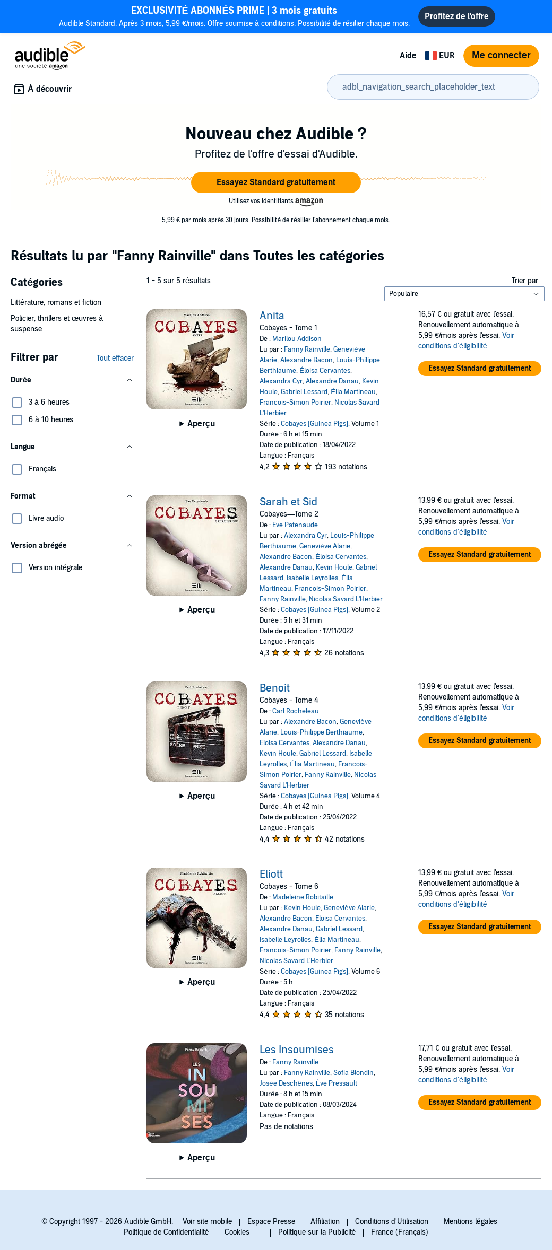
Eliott (271, 874)
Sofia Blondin (353, 1073)
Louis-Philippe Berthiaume (321, 732)
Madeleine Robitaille (302, 897)
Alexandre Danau (332, 381)
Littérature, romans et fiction (56, 302)
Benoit (275, 688)
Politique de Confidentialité (166, 1232)
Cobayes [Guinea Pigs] (314, 423)
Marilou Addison (297, 339)
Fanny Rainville (307, 349)
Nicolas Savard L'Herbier (346, 599)
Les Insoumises (297, 1050)
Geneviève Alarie (324, 546)
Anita (272, 316)
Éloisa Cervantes (324, 370)
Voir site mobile (207, 1221)
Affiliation (325, 1221)
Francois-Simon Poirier (295, 402)
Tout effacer (115, 358)
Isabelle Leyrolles (312, 578)
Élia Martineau (353, 392)
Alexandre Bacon (306, 360)
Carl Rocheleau (295, 711)
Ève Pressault (337, 1083)
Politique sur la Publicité (317, 1232)
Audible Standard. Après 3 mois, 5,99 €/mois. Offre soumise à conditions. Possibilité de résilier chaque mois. (234, 16)
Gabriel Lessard (304, 392)
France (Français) (399, 1232)
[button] (276, 182)
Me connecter (501, 55)
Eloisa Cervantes (284, 743)
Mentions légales (470, 1221)
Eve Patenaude (295, 525)
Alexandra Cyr (281, 381)
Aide (408, 55)
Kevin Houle (334, 567)
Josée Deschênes (286, 1083)
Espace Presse (271, 1221)
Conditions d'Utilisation (391, 1221)
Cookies (237, 1232)
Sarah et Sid (288, 502)
